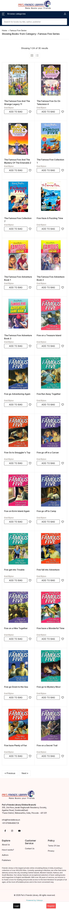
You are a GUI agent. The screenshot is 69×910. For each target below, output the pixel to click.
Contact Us (29, 848)
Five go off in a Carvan (48, 452)
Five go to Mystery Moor (49, 687)
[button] (14, 13)
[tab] (32, 55)
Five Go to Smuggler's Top (17, 452)
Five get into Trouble (14, 569)
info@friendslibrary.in (11, 820)
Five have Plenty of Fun (15, 745)
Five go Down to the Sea (16, 687)
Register (51, 906)
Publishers (6, 860)
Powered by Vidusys (34, 900)
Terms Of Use (54, 846)
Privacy (51, 851)
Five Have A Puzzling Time (50, 218)
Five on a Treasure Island (49, 335)
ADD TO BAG (15, 111)
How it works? (8, 850)
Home (4, 30)
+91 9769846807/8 (10, 823)
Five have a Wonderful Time (50, 628)
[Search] (34, 21)
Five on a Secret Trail (47, 745)
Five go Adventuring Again (17, 394)
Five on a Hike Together (16, 628)
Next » (25, 773)
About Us (6, 844)
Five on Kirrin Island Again (17, 511)
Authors (5, 855)
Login (16, 906)
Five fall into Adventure (48, 569)
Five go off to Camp (46, 511)
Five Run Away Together (49, 394)
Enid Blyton (9, 108)
